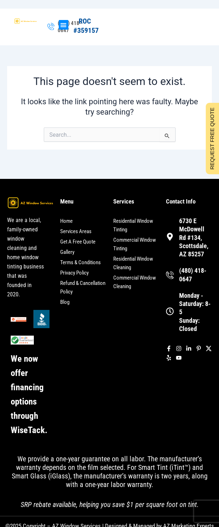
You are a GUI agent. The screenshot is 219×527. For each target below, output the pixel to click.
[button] (63, 25)
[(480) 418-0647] (50, 27)
